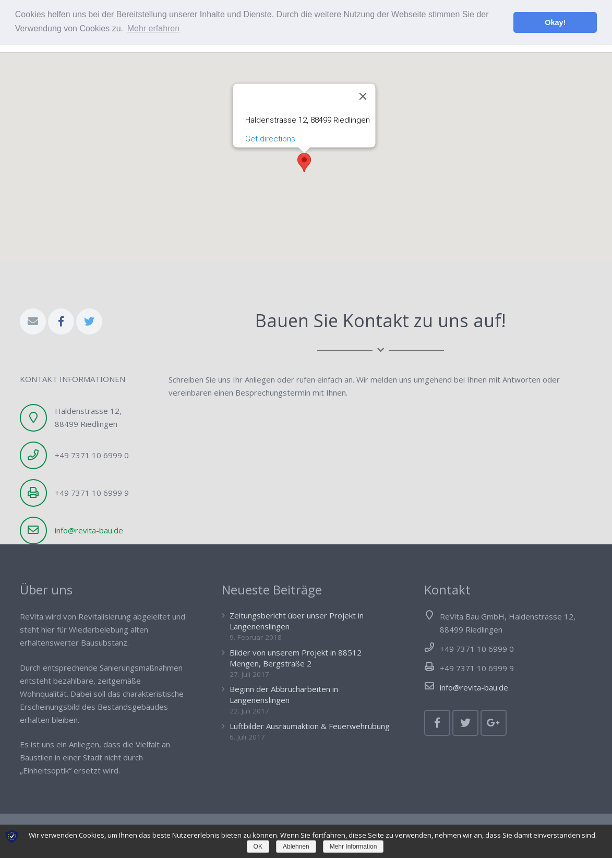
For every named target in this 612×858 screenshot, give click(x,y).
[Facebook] (61, 321)
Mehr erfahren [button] (153, 28)
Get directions (270, 124)
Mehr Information (353, 846)
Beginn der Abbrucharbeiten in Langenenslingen (284, 694)
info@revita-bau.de (89, 530)
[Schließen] (362, 83)
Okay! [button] (555, 22)
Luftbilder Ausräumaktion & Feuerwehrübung (310, 726)
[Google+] (494, 723)
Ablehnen (296, 846)
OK (258, 846)
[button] (304, 149)
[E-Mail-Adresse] (33, 321)
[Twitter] (89, 321)
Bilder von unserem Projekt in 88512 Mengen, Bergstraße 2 (296, 658)
